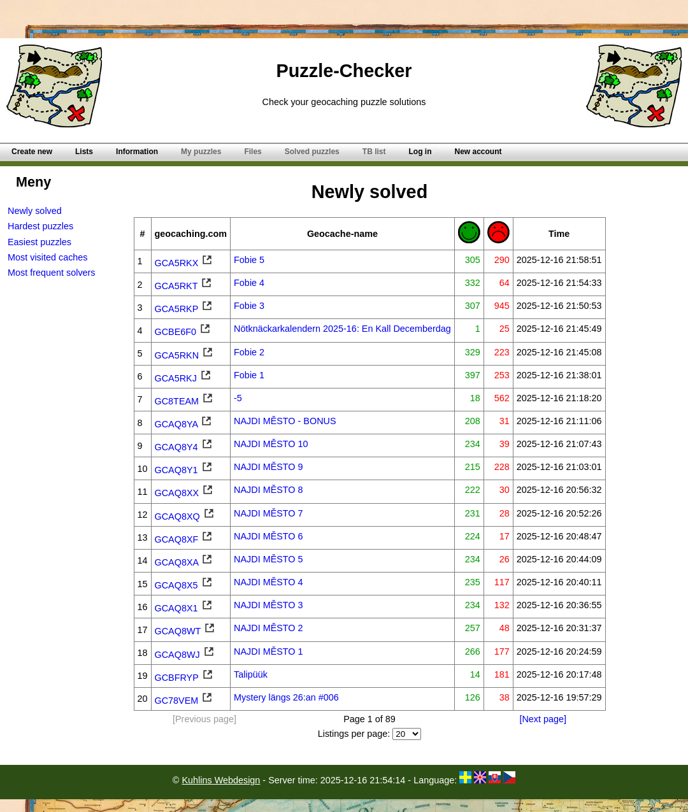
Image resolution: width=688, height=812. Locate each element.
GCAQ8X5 (184, 585)
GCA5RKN (185, 355)
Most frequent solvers (52, 272)
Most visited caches (48, 257)
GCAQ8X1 (184, 608)
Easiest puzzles (39, 242)
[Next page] (542, 719)
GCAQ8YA (184, 424)
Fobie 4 (249, 283)
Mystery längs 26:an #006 (286, 697)
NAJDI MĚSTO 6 (268, 536)
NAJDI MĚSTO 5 (268, 559)
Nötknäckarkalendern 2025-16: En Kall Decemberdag (342, 329)
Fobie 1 (249, 375)
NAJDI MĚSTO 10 (271, 444)
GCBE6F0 (183, 332)
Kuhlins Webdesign (221, 780)
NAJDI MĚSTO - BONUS (285, 421)
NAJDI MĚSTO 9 (268, 467)
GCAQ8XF (184, 539)
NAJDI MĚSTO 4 (268, 582)
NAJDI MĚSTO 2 (268, 628)
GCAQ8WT (186, 631)
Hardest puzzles (40, 226)
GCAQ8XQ (185, 516)
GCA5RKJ (183, 378)
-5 (238, 398)
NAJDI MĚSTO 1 (268, 651)
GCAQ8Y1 (184, 470)
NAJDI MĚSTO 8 (268, 490)
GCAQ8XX (185, 493)
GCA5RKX (184, 263)
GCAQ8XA (184, 562)
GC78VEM (184, 700)
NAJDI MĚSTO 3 (268, 605)
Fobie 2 (249, 352)
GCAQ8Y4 (184, 447)
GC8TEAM (185, 401)
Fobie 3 (249, 306)
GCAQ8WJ (185, 655)
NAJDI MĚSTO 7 (268, 513)
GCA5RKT (184, 286)
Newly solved (35, 211)
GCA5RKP (184, 309)
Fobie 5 (249, 260)
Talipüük (251, 674)
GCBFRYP (184, 678)
